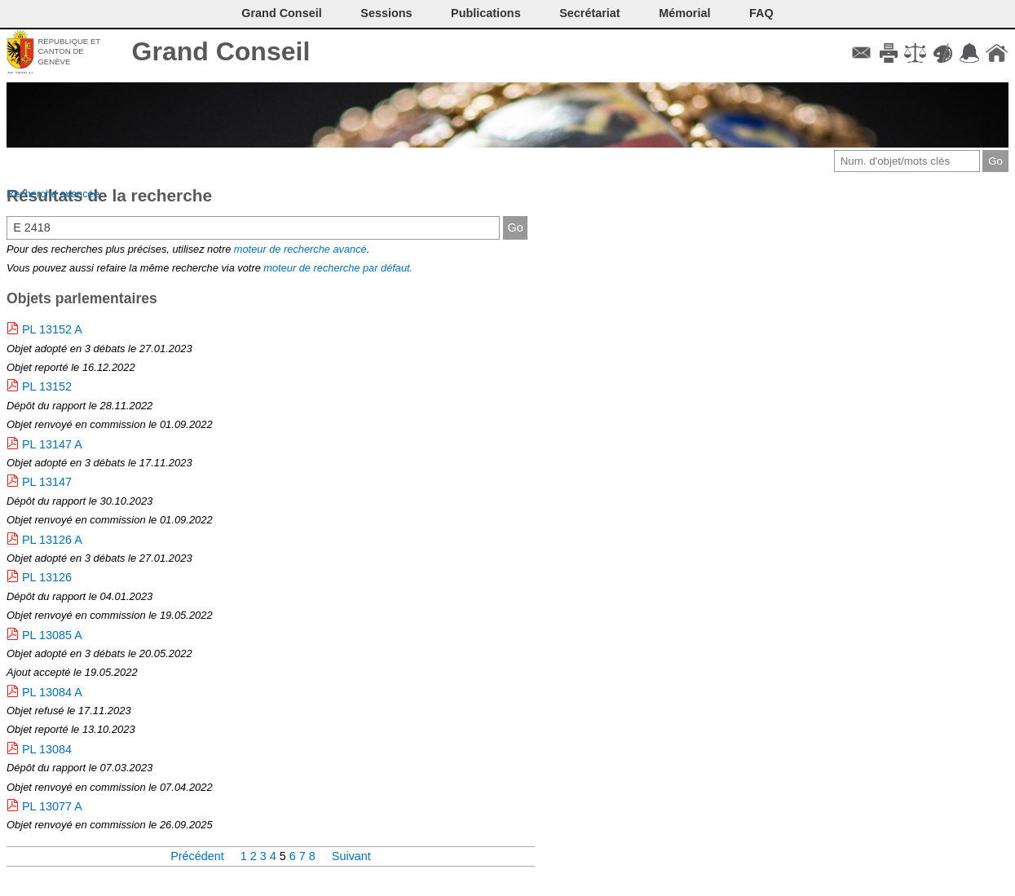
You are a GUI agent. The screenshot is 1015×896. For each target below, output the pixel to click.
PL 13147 (47, 481)
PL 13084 (47, 749)
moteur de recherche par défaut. (338, 268)
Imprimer (888, 53)
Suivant (351, 856)
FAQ (761, 13)
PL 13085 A (52, 635)
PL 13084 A (52, 692)
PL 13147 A (52, 444)
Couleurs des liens (943, 53)
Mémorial (684, 13)
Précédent (198, 856)
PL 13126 (47, 577)
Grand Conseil (221, 51)
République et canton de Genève (69, 51)
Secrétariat (589, 13)
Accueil (996, 53)
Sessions (386, 13)
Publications (486, 13)
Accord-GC (970, 53)
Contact (861, 53)
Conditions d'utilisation (915, 53)
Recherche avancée (53, 194)
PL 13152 (47, 386)
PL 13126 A (52, 539)
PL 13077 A (52, 806)
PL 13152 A (52, 329)
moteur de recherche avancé (300, 249)
